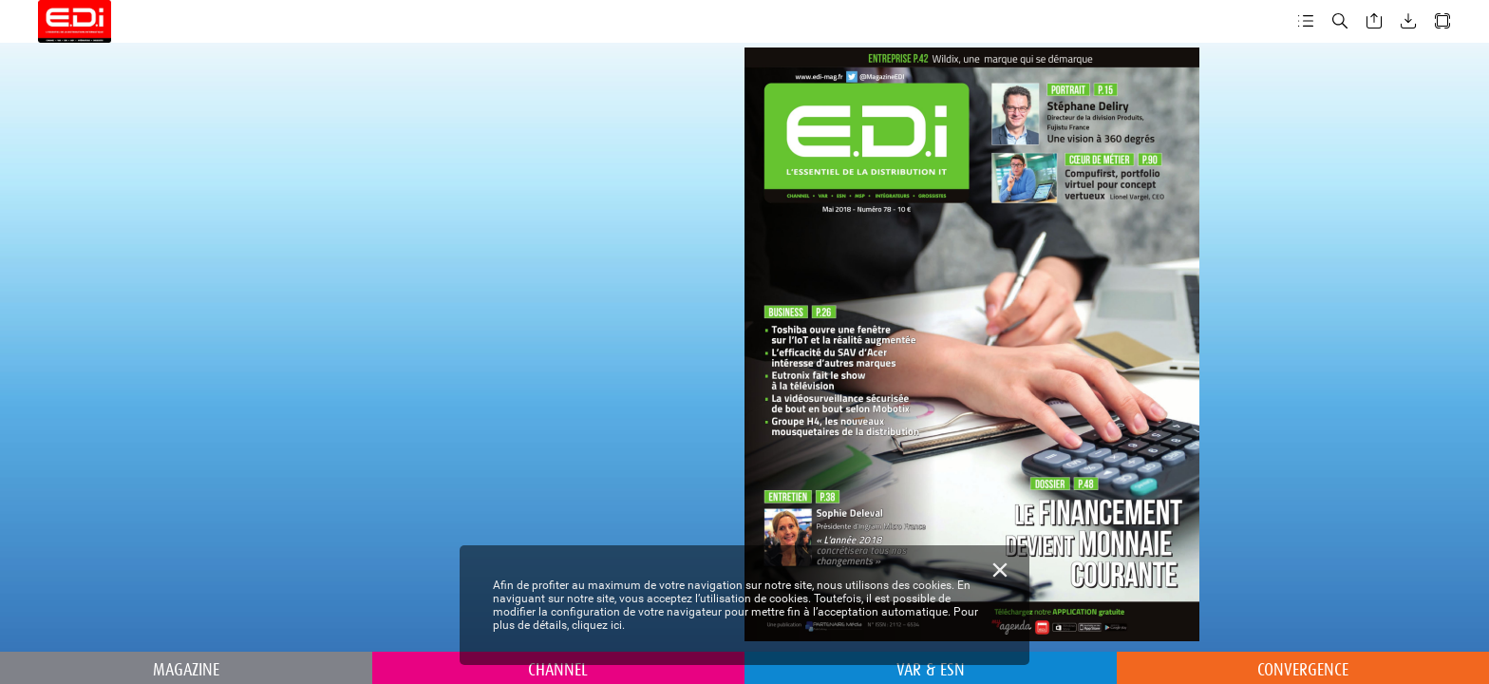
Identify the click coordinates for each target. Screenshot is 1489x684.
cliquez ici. (598, 625)
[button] (1306, 21)
